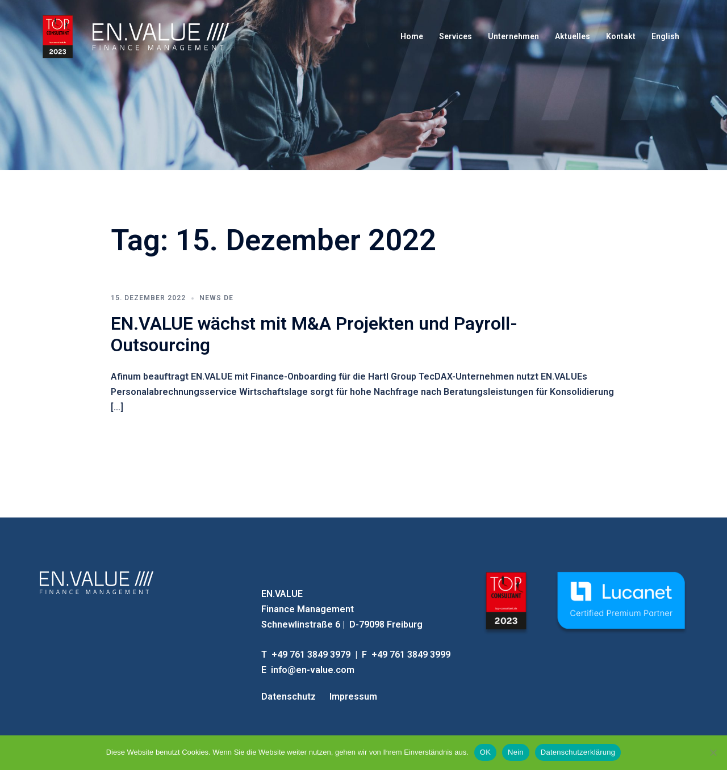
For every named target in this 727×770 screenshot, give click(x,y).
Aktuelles (572, 36)
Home (411, 36)
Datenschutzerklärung (578, 752)
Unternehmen (513, 36)
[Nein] (712, 752)
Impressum (353, 696)
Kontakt (621, 36)
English (665, 36)
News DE (216, 298)
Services (455, 36)
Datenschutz (288, 696)
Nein (516, 752)
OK (485, 752)
